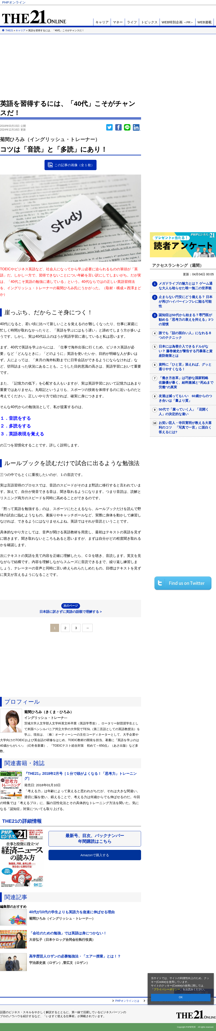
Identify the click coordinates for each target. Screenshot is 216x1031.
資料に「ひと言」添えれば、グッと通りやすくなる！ (185, 367)
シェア (118, 127)
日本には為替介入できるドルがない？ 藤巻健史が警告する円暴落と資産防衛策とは (185, 350)
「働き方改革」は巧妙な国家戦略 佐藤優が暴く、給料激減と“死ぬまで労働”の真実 (186, 382)
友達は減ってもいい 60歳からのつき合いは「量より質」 (185, 398)
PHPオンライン (14, 2)
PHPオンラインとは (127, 1000)
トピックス (149, 22)
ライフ (132, 22)
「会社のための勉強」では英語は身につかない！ (68, 933)
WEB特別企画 (177, 22)
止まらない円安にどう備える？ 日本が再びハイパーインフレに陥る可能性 (185, 301)
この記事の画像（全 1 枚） (74, 165)
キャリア (102, 22)
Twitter (109, 127)
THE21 (165, 2)
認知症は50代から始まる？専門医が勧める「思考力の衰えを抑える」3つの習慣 (186, 319)
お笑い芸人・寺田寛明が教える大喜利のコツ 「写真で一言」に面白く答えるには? (185, 427)
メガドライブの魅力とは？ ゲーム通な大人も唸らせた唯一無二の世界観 (185, 286)
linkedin (137, 127)
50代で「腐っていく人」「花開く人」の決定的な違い (184, 411)
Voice (150, 2)
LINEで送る (127, 127)
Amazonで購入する (94, 855)
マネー (118, 22)
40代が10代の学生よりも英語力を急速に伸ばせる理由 (72, 912)
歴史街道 (181, 2)
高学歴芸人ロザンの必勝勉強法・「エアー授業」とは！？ (75, 956)
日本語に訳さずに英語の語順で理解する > (70, 608)
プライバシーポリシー (167, 989)
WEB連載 (204, 22)
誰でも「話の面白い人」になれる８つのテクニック (185, 335)
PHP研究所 (201, 2)
